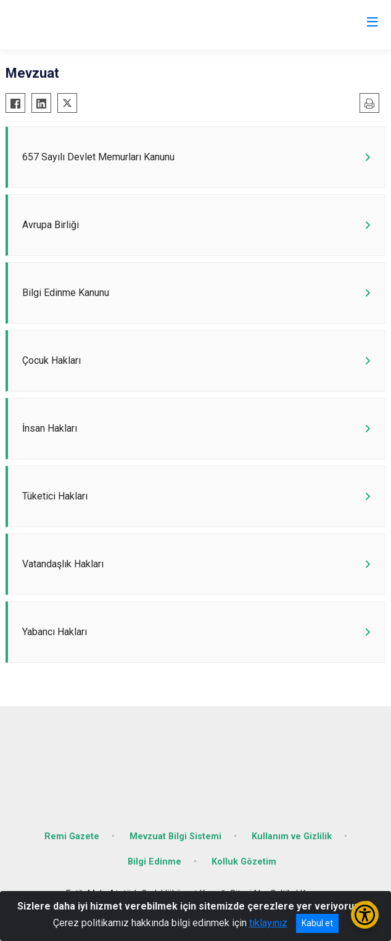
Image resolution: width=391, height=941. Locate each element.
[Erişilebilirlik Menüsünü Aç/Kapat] (365, 915)
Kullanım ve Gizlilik (292, 836)
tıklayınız (268, 923)
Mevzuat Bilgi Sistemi (175, 836)
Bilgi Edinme (154, 862)
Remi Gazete (71, 836)
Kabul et (317, 923)
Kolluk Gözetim (244, 862)
